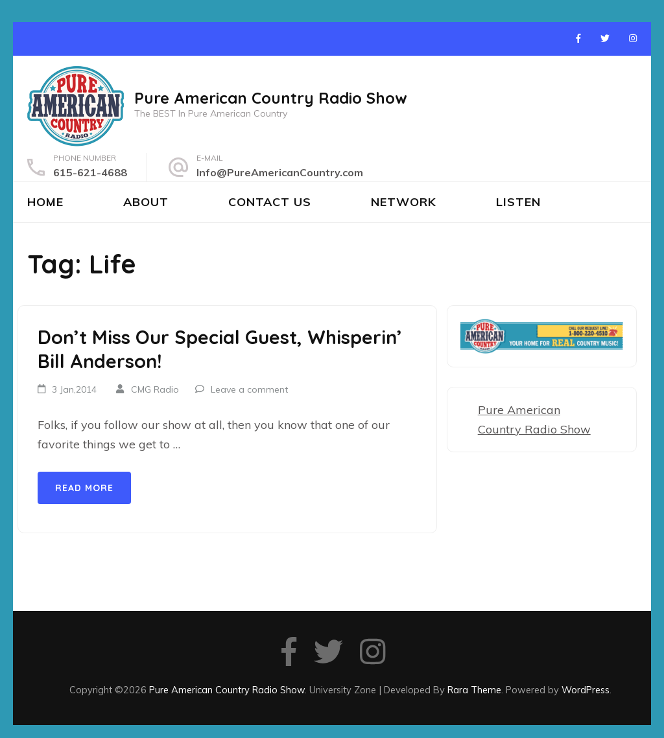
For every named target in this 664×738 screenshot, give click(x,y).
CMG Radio (155, 389)
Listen (518, 201)
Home (45, 201)
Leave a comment (249, 389)
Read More (84, 488)
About (146, 201)
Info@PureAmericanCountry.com (279, 172)
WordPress (586, 690)
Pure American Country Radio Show (270, 98)
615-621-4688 (90, 172)
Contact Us (269, 201)
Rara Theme (474, 690)
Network (403, 201)
